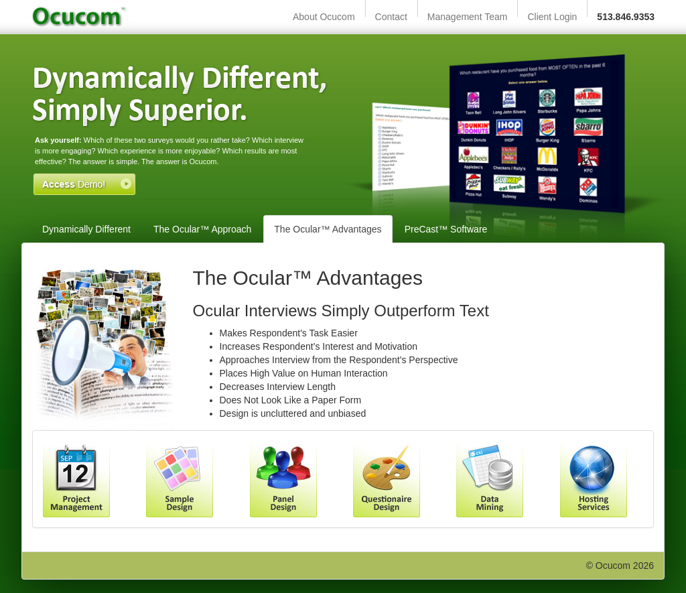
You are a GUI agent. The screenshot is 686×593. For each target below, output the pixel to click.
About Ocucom (324, 16)
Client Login (552, 16)
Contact (391, 16)
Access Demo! (84, 184)
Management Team (467, 16)
